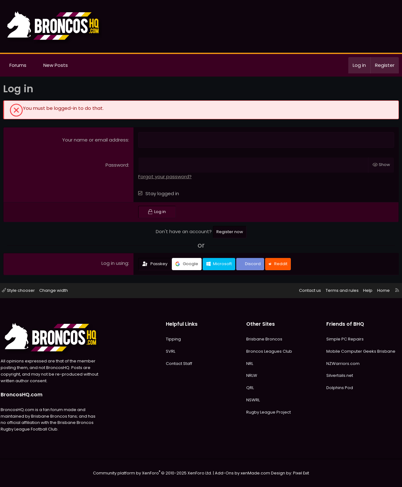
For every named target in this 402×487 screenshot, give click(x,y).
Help (363, 290)
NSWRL (252, 400)
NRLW (250, 375)
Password (117, 165)
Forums (17, 65)
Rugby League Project (267, 412)
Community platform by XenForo (155, 473)
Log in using (114, 263)
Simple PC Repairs (342, 339)
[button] (32, 65)
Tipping (174, 339)
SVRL (171, 351)
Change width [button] (58, 290)
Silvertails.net (336, 375)
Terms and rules (337, 290)
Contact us (306, 290)
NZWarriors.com (340, 364)
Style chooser (22, 290)
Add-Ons (223, 473)
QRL (249, 388)
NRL (248, 364)
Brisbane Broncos (263, 339)
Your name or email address (95, 139)
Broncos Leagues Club (268, 351)
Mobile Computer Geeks (348, 351)
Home (379, 290)
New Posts (55, 65)
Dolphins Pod (336, 388)
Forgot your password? (165, 176)
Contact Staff (180, 364)
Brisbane (383, 351)
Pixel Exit (295, 473)
